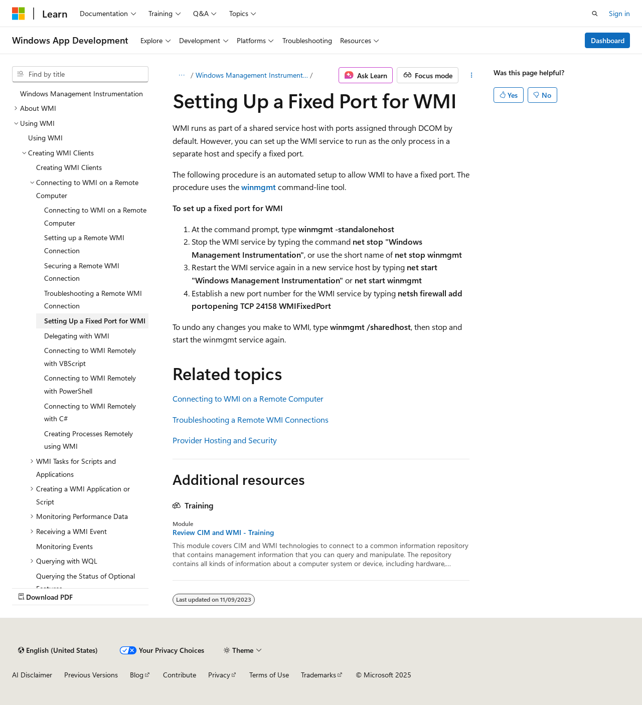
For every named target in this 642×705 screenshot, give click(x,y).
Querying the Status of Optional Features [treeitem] (85, 582)
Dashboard (607, 40)
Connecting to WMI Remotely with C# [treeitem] (90, 412)
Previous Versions (91, 674)
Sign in (619, 13)
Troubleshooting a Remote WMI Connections (251, 419)
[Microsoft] (18, 13)
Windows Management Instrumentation (252, 75)
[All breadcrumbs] (181, 75)
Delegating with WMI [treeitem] (76, 335)
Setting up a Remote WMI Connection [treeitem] (84, 244)
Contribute (179, 674)
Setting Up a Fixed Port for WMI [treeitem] (94, 320)
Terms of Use (269, 674)
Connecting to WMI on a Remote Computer (248, 398)
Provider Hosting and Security (225, 440)
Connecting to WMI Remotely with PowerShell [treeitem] (90, 384)
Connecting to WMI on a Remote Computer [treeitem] (95, 216)
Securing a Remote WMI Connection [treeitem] (81, 272)
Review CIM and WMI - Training (223, 532)
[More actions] (471, 75)
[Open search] (595, 14)
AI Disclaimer (32, 674)
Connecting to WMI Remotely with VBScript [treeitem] (90, 356)
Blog (136, 674)
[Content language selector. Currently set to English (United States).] (58, 650)
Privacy (219, 674)
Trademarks (318, 674)
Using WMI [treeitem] (45, 137)
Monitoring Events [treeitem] (64, 546)
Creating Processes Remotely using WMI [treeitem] (88, 440)
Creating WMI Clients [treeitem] (69, 167)
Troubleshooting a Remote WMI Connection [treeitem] (93, 299)
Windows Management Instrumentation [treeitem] (81, 93)
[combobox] (80, 74)
